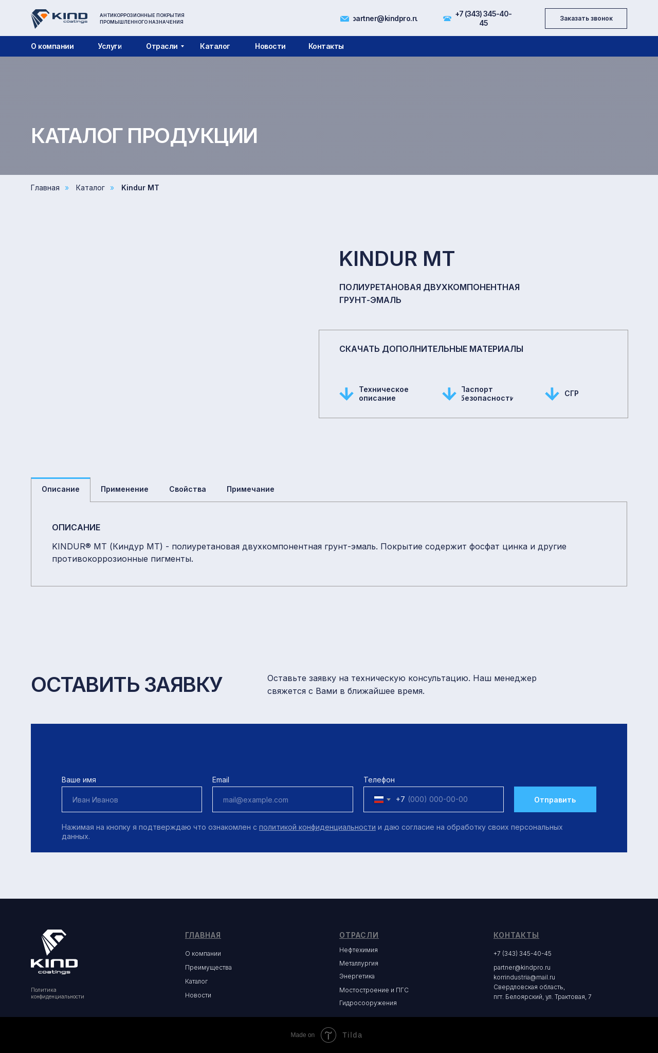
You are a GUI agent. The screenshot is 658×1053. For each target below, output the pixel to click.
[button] (586, 18)
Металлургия (358, 963)
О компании (203, 953)
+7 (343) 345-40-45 (523, 953)
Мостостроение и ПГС (374, 990)
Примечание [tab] (251, 489)
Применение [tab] (125, 489)
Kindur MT (140, 187)
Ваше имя (79, 779)
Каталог (90, 187)
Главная (45, 187)
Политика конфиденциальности (57, 993)
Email (220, 779)
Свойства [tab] (187, 489)
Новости (198, 995)
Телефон (379, 779)
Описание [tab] (61, 489)
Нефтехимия (358, 950)
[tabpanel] (329, 544)
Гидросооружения (368, 1003)
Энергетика (357, 976)
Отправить (555, 799)
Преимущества (208, 967)
